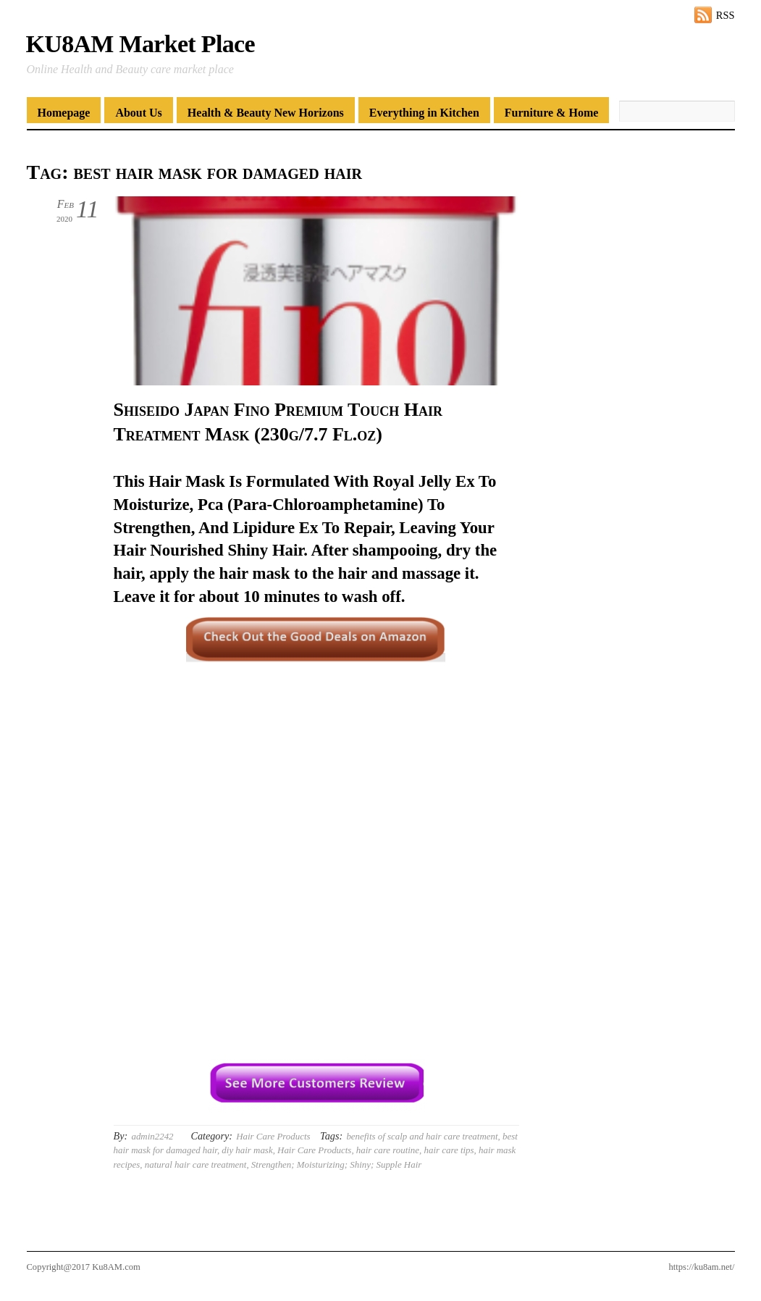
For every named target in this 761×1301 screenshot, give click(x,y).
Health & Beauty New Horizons (266, 112)
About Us (138, 112)
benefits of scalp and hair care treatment (421, 1136)
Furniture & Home (551, 112)
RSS (725, 15)
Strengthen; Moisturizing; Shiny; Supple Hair (336, 1164)
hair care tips (449, 1150)
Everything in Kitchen (424, 112)
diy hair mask (247, 1150)
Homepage (64, 112)
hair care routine (387, 1150)
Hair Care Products (273, 1136)
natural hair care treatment (196, 1164)
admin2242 (152, 1136)
